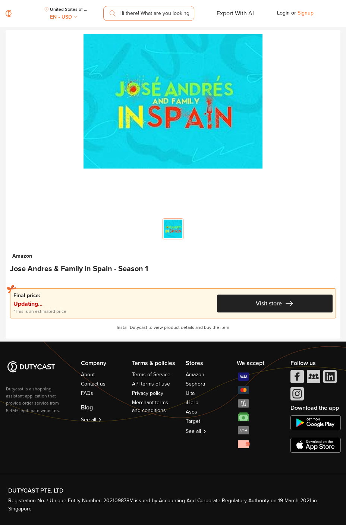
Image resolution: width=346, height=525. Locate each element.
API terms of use (151, 384)
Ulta (190, 393)
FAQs (87, 393)
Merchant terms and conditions (150, 406)
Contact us (93, 384)
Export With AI (235, 13)
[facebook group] (313, 378)
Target (193, 421)
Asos (191, 412)
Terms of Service (151, 374)
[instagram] (296, 395)
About (88, 374)
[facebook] (296, 378)
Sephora (195, 384)
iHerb (192, 402)
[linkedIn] (329, 378)
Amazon (195, 374)
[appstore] (315, 445)
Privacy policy (147, 393)
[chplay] (315, 423)
